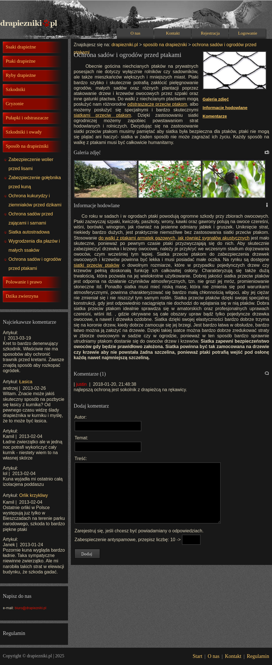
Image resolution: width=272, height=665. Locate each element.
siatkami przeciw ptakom (102, 115)
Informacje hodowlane (225, 107)
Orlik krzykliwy (33, 495)
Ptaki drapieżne (20, 61)
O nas (136, 33)
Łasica (25, 381)
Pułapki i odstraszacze (27, 117)
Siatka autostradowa (29, 232)
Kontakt (173, 33)
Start (197, 656)
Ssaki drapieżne (21, 47)
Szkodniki (15, 89)
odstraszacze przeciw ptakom (157, 104)
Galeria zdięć (216, 99)
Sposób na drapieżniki (27, 146)
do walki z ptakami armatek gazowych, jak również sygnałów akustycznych (174, 238)
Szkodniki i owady (24, 132)
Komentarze (215, 116)
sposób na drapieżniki (165, 44)
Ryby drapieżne (21, 75)
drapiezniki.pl (124, 44)
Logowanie (247, 33)
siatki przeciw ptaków (96, 265)
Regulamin (258, 656)
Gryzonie (15, 103)
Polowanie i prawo (24, 282)
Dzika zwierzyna (22, 296)
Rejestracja (210, 33)
